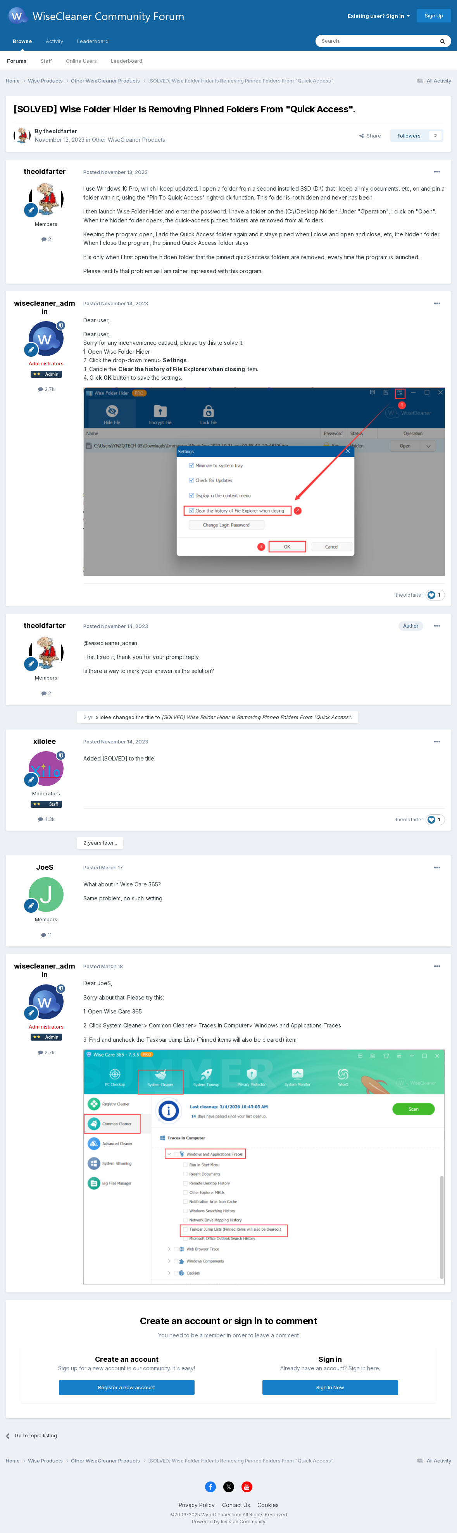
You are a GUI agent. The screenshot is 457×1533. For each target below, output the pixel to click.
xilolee (103, 717)
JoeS (44, 867)
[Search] (355, 41)
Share (370, 135)
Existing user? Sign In (379, 16)
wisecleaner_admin (44, 307)
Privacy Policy (197, 1505)
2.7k (46, 389)
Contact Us (236, 1505)
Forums (17, 61)
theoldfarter (60, 131)
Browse (22, 44)
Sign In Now (330, 1387)
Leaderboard (126, 61)
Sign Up (434, 15)
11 (46, 935)
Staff (46, 61)
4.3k (46, 819)
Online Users (81, 61)
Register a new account (126, 1387)
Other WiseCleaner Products (128, 139)
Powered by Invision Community (229, 1521)
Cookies (268, 1505)
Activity (54, 41)
